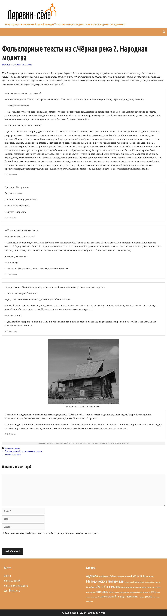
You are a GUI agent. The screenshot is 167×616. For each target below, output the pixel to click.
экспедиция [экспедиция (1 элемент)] (89, 601)
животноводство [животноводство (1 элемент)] (90, 592)
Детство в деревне (13, 454)
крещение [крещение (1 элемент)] (126, 592)
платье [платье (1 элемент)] (88, 597)
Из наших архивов (12, 448)
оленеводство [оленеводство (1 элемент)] (146, 592)
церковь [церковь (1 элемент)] (158, 597)
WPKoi (101, 612)
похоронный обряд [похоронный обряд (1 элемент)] (96, 597)
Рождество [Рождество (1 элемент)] (157, 582)
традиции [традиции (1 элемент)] (141, 597)
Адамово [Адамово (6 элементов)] (92, 576)
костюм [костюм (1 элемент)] (122, 592)
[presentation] (20, 542)
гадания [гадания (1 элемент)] (149, 587)
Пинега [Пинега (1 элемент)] (142, 582)
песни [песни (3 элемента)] (153, 592)
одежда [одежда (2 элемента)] (139, 592)
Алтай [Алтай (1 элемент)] (100, 576)
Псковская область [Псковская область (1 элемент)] (149, 582)
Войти (7, 575)
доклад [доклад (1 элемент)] (158, 587)
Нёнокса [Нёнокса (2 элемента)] (136, 582)
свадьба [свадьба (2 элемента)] (123, 597)
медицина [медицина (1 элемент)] (133, 592)
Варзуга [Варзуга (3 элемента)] (106, 576)
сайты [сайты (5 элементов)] (116, 596)
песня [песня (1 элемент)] (158, 592)
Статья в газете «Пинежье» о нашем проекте (23, 451)
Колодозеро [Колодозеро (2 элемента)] (126, 576)
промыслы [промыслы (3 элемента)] (106, 596)
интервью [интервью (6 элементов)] (102, 591)
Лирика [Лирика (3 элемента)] (146, 576)
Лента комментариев (16, 585)
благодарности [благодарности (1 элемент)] (130, 587)
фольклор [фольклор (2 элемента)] (148, 597)
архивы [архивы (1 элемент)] (123, 587)
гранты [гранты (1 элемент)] (154, 587)
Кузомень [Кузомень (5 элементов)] (136, 576)
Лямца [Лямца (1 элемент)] (152, 576)
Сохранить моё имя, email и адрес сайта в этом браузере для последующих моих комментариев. (52, 533)
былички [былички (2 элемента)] (138, 587)
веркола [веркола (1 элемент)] (144, 587)
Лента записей (12, 580)
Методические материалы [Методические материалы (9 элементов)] (105, 581)
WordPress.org (12, 590)
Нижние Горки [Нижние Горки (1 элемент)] (129, 582)
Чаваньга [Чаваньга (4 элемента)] (115, 586)
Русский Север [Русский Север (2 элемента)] (91, 587)
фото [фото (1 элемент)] (154, 597)
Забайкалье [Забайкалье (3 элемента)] (115, 576)
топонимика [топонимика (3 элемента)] (132, 596)
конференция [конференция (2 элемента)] (114, 592)
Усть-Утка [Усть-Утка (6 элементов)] (103, 586)
